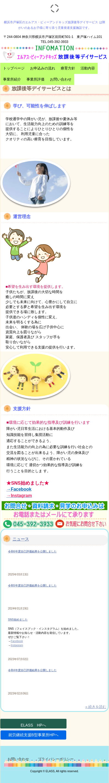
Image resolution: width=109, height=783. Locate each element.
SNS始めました (18, 619)
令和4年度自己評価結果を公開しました (32, 670)
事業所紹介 (12, 79)
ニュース (20, 539)
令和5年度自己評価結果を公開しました (32, 585)
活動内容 (88, 68)
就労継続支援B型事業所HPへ (33, 735)
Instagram (17, 645)
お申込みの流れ (42, 68)
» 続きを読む (95, 707)
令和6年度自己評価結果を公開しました (32, 551)
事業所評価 (35, 79)
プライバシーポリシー (56, 759)
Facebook (17, 641)
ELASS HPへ (33, 725)
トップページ (14, 68)
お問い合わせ (60, 79)
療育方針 (68, 68)
